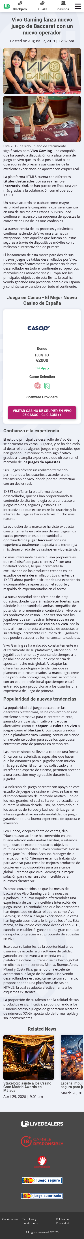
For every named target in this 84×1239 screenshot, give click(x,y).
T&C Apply (42, 368)
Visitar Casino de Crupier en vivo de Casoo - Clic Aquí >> (42, 413)
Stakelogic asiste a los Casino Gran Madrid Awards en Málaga (27, 1087)
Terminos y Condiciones (30, 1221)
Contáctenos (10, 1219)
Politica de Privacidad (62, 1221)
